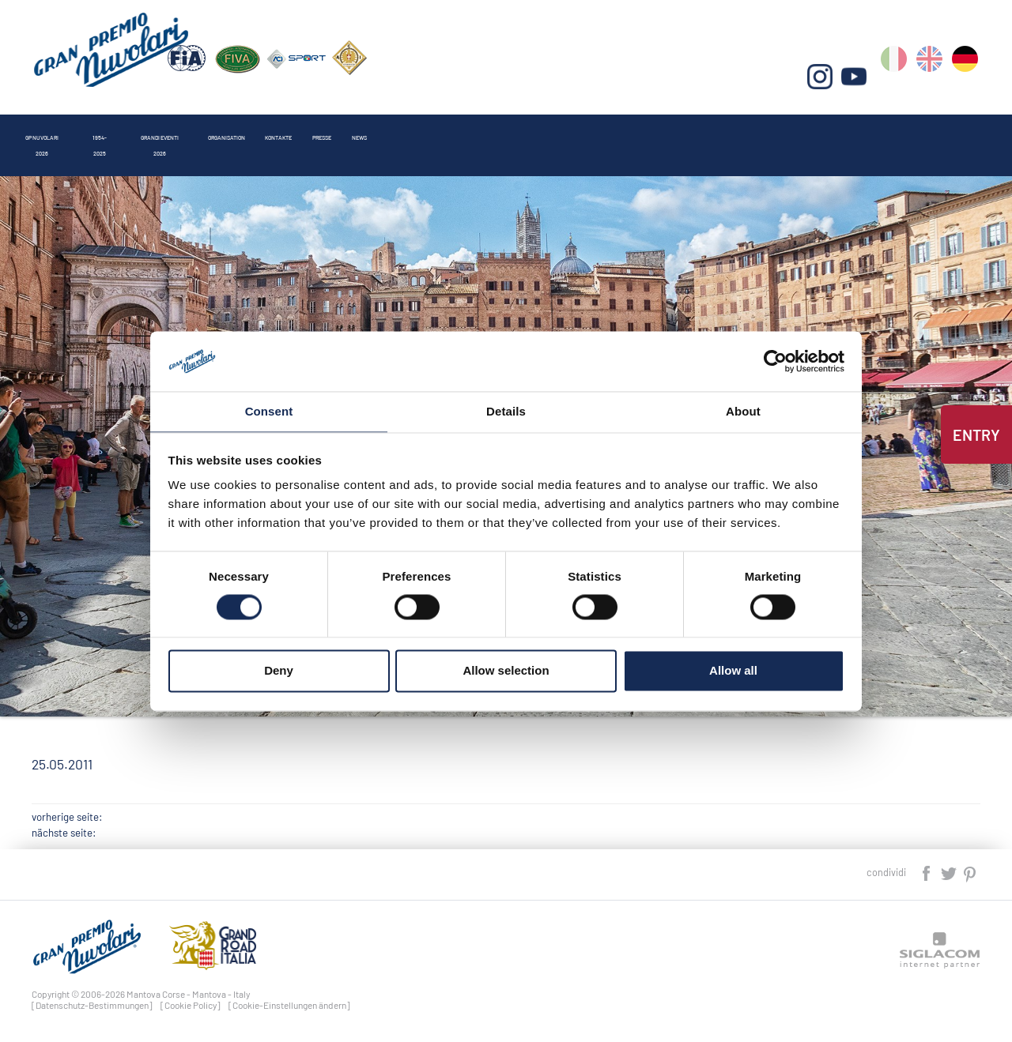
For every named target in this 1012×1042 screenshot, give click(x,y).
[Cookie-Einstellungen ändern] (289, 1004)
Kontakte (544, 129)
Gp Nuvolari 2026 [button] (79, 129)
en (933, 79)
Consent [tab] (269, 411)
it (899, 79)
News (705, 129)
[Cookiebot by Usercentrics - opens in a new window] (775, 360)
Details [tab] (506, 411)
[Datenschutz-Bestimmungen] (92, 1004)
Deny (278, 672)
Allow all (733, 672)
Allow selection (506, 672)
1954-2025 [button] (192, 129)
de (967, 79)
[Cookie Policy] (190, 1004)
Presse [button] (631, 129)
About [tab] (743, 411)
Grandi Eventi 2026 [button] (309, 129)
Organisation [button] (439, 129)
